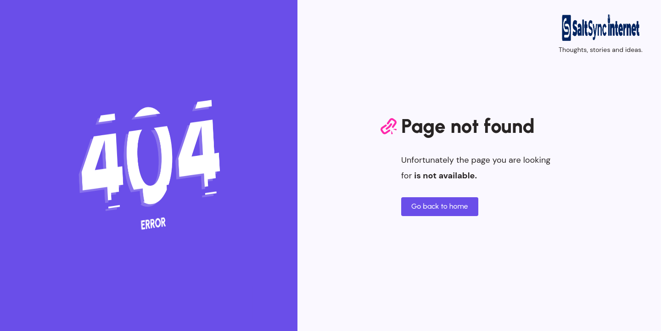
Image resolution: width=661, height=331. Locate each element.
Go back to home (439, 206)
